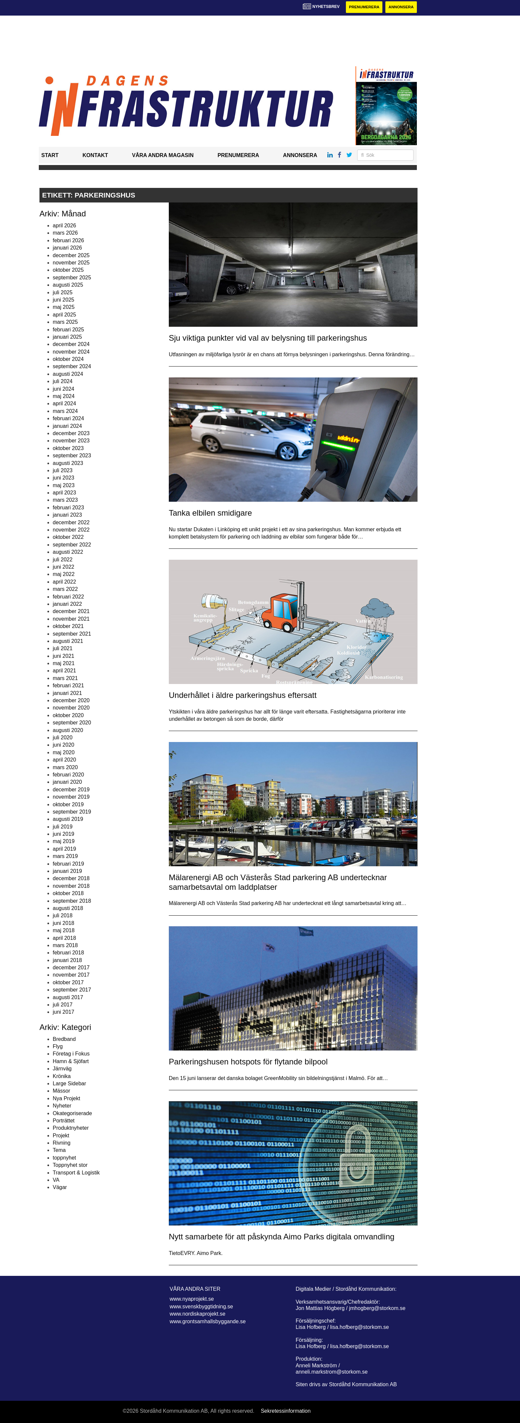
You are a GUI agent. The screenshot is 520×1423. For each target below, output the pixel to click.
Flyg (58, 1046)
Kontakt (95, 155)
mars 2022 (65, 589)
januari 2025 (67, 337)
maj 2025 (64, 307)
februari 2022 (68, 596)
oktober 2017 (68, 982)
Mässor (61, 1091)
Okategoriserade (72, 1113)
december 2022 (71, 522)
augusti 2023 (68, 463)
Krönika (62, 1076)
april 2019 (64, 849)
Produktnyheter (71, 1128)
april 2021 (64, 671)
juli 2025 (63, 292)
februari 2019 (68, 864)
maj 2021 (64, 663)
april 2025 (64, 314)
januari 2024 (67, 426)
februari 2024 (68, 419)
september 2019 (72, 812)
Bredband (64, 1039)
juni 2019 (63, 834)
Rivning (61, 1143)
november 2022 (71, 530)
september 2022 (72, 544)
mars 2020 (65, 767)
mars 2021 (65, 678)
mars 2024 (65, 411)
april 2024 (64, 404)
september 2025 (72, 277)
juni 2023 (63, 478)
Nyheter (62, 1106)
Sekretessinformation (285, 1411)
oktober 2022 (68, 537)
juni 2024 (63, 389)
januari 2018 (67, 960)
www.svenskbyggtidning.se (201, 1306)
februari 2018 (68, 953)
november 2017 (71, 975)
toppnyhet (64, 1158)
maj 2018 (64, 931)
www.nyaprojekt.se (192, 1299)
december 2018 (71, 879)
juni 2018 (63, 923)
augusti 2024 (68, 374)
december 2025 (71, 255)
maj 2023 (64, 485)
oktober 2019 (68, 804)
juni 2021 (63, 656)
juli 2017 (63, 1004)
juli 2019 (63, 826)
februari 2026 (68, 240)
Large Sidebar (69, 1083)
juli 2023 (63, 470)
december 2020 (71, 700)
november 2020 (71, 708)
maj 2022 (64, 574)
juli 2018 (63, 916)
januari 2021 (67, 693)
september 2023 (72, 456)
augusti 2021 (68, 641)
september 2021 (72, 634)
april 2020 (64, 760)
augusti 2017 (68, 997)
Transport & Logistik (76, 1172)
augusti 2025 (68, 285)
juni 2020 (63, 745)
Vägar (60, 1187)
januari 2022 (67, 604)
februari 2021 (68, 686)
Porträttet (64, 1120)
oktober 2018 (68, 893)
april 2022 (64, 582)
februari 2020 (68, 774)
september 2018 (72, 901)
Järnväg (62, 1069)
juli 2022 (63, 559)
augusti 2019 (68, 819)
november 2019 (71, 797)
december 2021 (71, 611)
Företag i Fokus (71, 1054)
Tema (59, 1150)
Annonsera (401, 7)
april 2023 (64, 493)
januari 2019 (67, 871)
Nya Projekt (66, 1098)
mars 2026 (65, 233)
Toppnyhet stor (70, 1165)
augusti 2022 (68, 552)
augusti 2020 (68, 730)
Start (50, 155)
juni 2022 (63, 567)
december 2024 (71, 344)
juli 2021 (63, 649)
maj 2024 (64, 396)
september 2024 (72, 367)
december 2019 (71, 789)
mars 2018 (65, 945)
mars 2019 (65, 856)
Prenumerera (362, 7)
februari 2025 (68, 329)
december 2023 (71, 433)
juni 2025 (63, 300)
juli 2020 (63, 737)
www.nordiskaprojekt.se (198, 1314)
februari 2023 (68, 507)
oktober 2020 (68, 715)
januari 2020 (67, 782)
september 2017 (72, 990)
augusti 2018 (68, 908)
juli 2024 (63, 381)
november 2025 (71, 262)
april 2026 (64, 225)
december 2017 (71, 968)
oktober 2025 (68, 270)
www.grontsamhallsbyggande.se (208, 1321)
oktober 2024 (68, 359)
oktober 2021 (68, 626)
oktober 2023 (68, 448)
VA (56, 1180)
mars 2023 (65, 500)
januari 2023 (67, 515)
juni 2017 (63, 1012)
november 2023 (71, 441)
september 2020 (72, 723)
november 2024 (71, 352)
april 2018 (64, 938)
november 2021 (71, 619)
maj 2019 (64, 841)
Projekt (61, 1135)
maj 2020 (64, 752)
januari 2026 (67, 248)
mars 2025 (65, 322)
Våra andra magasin (163, 155)
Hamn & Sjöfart (71, 1061)
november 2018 (71, 886)
